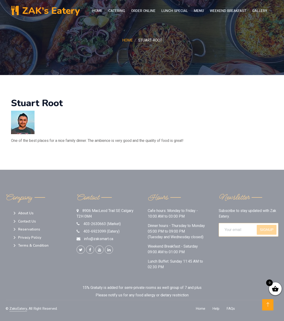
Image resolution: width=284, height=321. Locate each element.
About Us (26, 213)
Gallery (259, 10)
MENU (199, 10)
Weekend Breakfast (228, 10)
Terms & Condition (33, 245)
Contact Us (27, 221)
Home (97, 10)
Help (215, 308)
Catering (116, 10)
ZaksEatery (18, 308)
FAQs (230, 308)
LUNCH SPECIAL (174, 10)
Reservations (29, 229)
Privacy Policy (29, 237)
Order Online (143, 10)
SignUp (266, 229)
